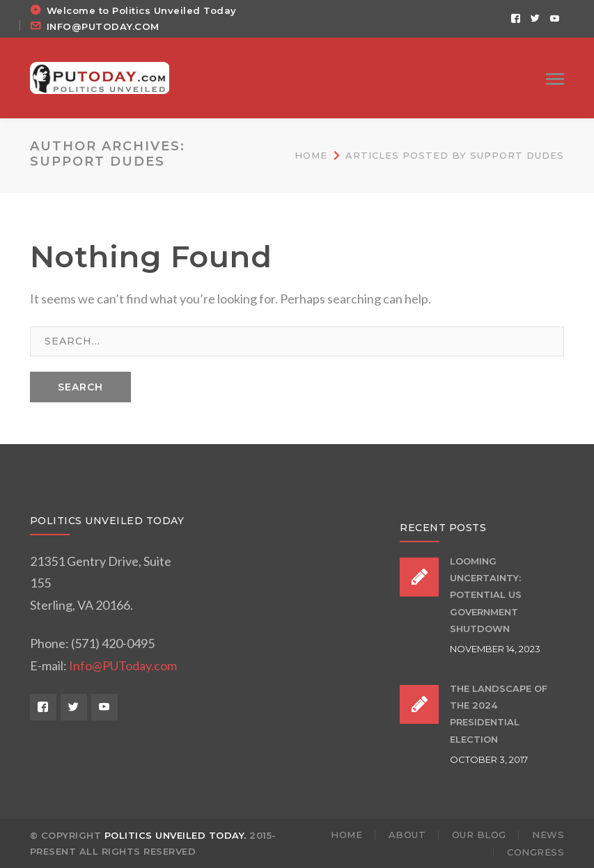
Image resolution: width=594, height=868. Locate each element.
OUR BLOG (479, 834)
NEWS (548, 834)
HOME (346, 834)
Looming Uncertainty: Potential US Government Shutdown (486, 594)
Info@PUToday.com (123, 665)
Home (311, 155)
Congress (535, 852)
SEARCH (80, 387)
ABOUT (407, 834)
